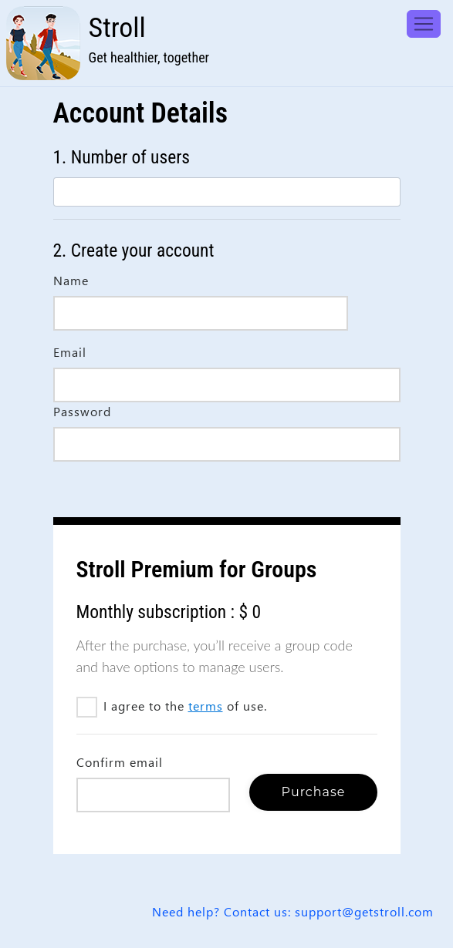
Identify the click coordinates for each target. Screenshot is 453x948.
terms (205, 706)
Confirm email (119, 762)
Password (82, 411)
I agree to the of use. (176, 706)
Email (69, 352)
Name (71, 280)
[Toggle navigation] (424, 24)
